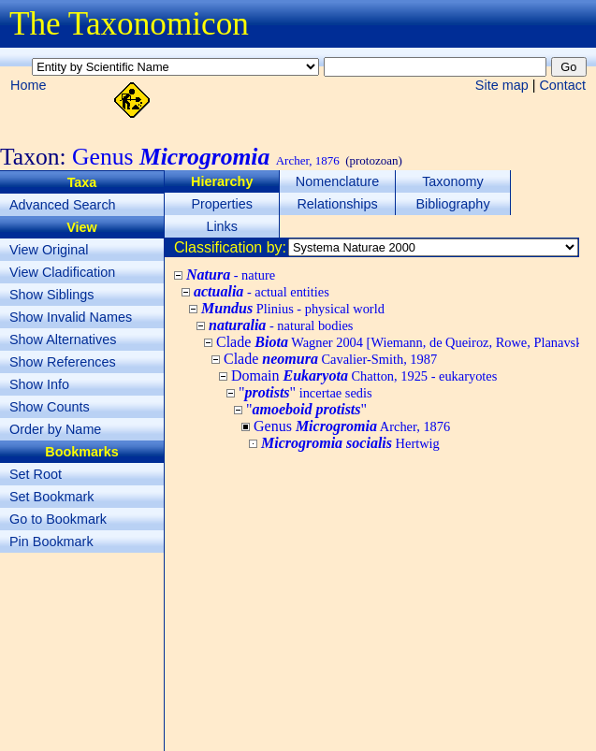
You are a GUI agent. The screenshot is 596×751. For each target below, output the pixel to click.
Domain (364, 375)
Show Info (39, 384)
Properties (222, 203)
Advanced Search (62, 204)
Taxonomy (453, 181)
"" (305, 392)
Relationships (337, 203)
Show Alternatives (62, 339)
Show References (62, 361)
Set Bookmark (51, 496)
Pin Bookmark (51, 541)
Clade (330, 359)
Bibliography (452, 203)
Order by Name (55, 429)
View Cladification (62, 272)
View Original (49, 249)
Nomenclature (338, 181)
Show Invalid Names (70, 317)
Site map (502, 85)
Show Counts (49, 406)
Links (222, 226)
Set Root (35, 474)
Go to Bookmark (58, 519)
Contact (562, 85)
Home (28, 85)
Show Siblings (51, 294)
